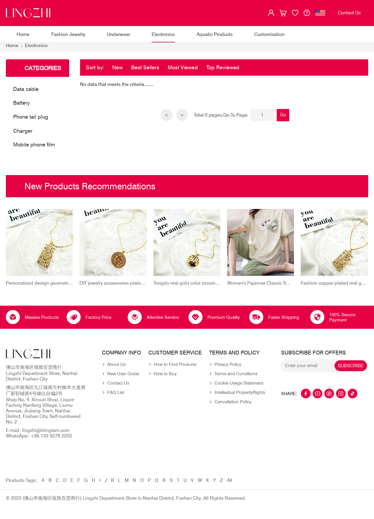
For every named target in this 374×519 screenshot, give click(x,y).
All (229, 483)
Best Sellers (145, 70)
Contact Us (118, 386)
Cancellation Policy (233, 405)
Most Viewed (183, 70)
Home (23, 34)
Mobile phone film (34, 148)
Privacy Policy (227, 367)
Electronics (163, 34)
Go (283, 117)
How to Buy (165, 377)
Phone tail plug (30, 120)
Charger (22, 134)
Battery (21, 106)
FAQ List (115, 395)
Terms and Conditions (235, 377)
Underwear (118, 34)
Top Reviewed (222, 70)
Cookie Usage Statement (238, 386)
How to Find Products (175, 367)
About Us (116, 367)
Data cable (26, 92)
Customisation (269, 34)
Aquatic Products (215, 34)
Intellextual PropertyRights (239, 395)
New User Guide (123, 377)
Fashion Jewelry (68, 34)
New (117, 70)
